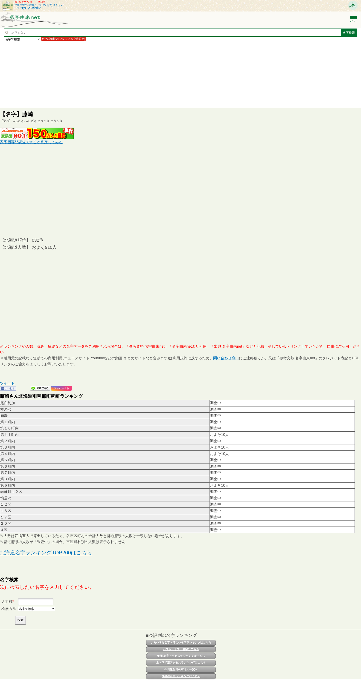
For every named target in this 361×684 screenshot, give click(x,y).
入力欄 (6, 602)
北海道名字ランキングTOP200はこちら (46, 552)
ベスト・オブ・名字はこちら (181, 649)
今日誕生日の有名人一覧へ (181, 669)
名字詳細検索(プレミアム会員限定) (63, 38)
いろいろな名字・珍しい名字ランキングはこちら (181, 642)
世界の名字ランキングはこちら (181, 676)
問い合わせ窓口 (226, 358)
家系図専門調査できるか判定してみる (31, 142)
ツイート (7, 383)
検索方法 (8, 609)
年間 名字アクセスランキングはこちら (181, 656)
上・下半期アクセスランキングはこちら (181, 662)
